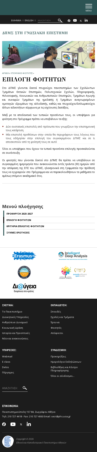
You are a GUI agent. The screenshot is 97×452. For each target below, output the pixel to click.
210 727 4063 (36, 416)
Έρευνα (55, 322)
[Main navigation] (88, 7)
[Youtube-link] (75, 20)
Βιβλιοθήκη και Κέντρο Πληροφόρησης (64, 369)
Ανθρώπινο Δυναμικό (15, 322)
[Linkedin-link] (86, 20)
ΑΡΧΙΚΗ (5, 73)
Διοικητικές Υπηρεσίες (15, 317)
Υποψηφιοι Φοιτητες (22, 73)
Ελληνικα (16, 20)
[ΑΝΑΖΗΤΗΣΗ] (50, 21)
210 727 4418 (15, 416)
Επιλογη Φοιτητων (19, 220)
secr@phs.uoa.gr (61, 416)
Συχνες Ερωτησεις (18, 232)
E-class (6, 362)
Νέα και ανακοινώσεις (15, 338)
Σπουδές (56, 311)
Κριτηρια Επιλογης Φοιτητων (25, 226)
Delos (5, 367)
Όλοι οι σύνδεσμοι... (63, 376)
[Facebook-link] (69, 20)
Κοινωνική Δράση (12, 327)
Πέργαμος (8, 372)
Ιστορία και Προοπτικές (16, 333)
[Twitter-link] (81, 20)
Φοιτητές (56, 327)
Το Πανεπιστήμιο (12, 311)
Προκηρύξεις (58, 356)
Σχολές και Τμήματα (62, 317)
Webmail (7, 356)
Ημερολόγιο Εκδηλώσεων (66, 362)
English (29, 20)
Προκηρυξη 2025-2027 (20, 213)
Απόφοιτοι (57, 333)
